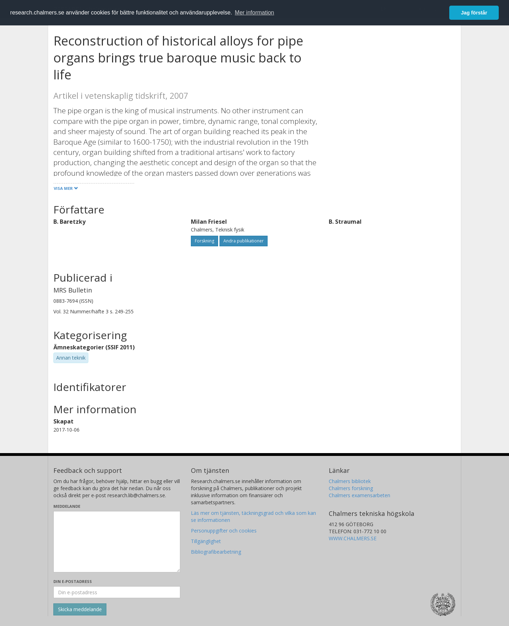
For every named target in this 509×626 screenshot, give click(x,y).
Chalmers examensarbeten (359, 495)
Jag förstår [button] (474, 13)
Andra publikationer (243, 241)
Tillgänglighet (206, 541)
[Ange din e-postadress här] (116, 592)
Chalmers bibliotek (350, 481)
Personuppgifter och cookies (224, 530)
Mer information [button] (254, 13)
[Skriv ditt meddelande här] (116, 541)
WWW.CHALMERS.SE (352, 538)
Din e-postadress (72, 581)
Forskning (204, 241)
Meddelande (66, 506)
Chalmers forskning (351, 488)
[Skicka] (79, 609)
